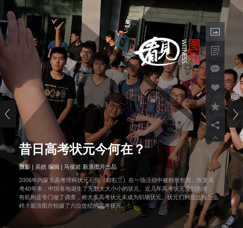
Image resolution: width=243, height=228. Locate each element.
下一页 (235, 114)
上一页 (8, 114)
